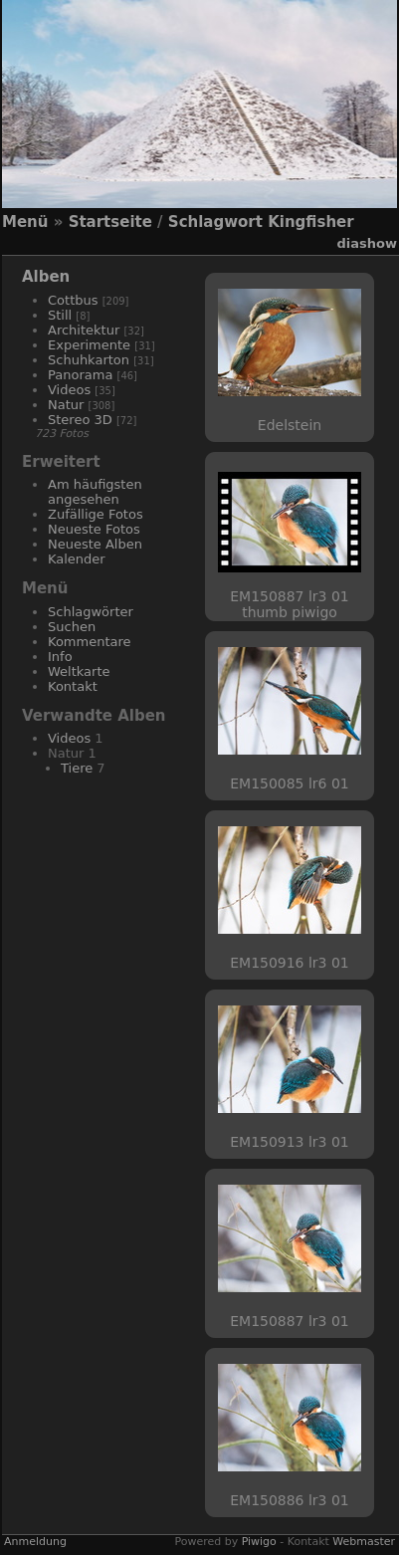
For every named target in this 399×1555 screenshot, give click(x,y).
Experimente (89, 344)
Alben (46, 277)
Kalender (76, 559)
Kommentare (89, 641)
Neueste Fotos (94, 529)
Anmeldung (35, 1541)
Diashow (367, 243)
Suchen (72, 626)
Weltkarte (79, 671)
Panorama (80, 374)
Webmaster (363, 1541)
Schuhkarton (88, 359)
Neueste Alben (95, 544)
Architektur (83, 330)
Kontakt (73, 686)
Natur (66, 404)
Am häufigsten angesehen (95, 492)
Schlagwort (215, 222)
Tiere (77, 768)
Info (60, 656)
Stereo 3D (80, 419)
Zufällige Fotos (95, 514)
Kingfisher (310, 222)
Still (60, 315)
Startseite (110, 222)
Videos (69, 389)
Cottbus (73, 300)
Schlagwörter (90, 611)
